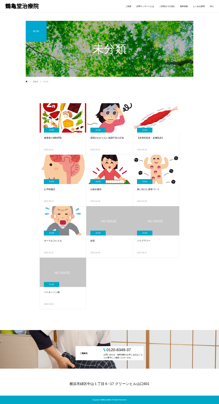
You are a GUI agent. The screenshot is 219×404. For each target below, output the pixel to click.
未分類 (51, 130)
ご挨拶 (128, 6)
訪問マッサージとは (145, 6)
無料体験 (184, 6)
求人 (212, 6)
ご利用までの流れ (167, 6)
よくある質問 (199, 6)
